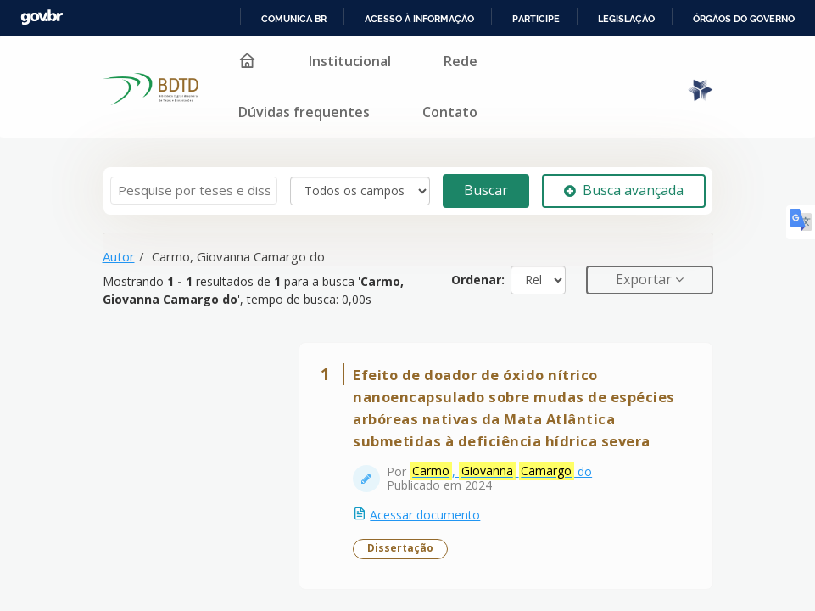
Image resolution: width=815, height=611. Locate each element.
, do (501, 471)
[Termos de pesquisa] (193, 191)
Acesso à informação (419, 19)
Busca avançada (624, 190)
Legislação (626, 19)
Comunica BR (294, 19)
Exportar (645, 279)
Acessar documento (426, 515)
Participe (536, 19)
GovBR (41, 17)
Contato (449, 112)
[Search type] (360, 191)
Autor (119, 256)
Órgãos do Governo (744, 19)
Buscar (486, 190)
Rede (460, 61)
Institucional (350, 61)
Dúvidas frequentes (304, 112)
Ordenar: (478, 280)
